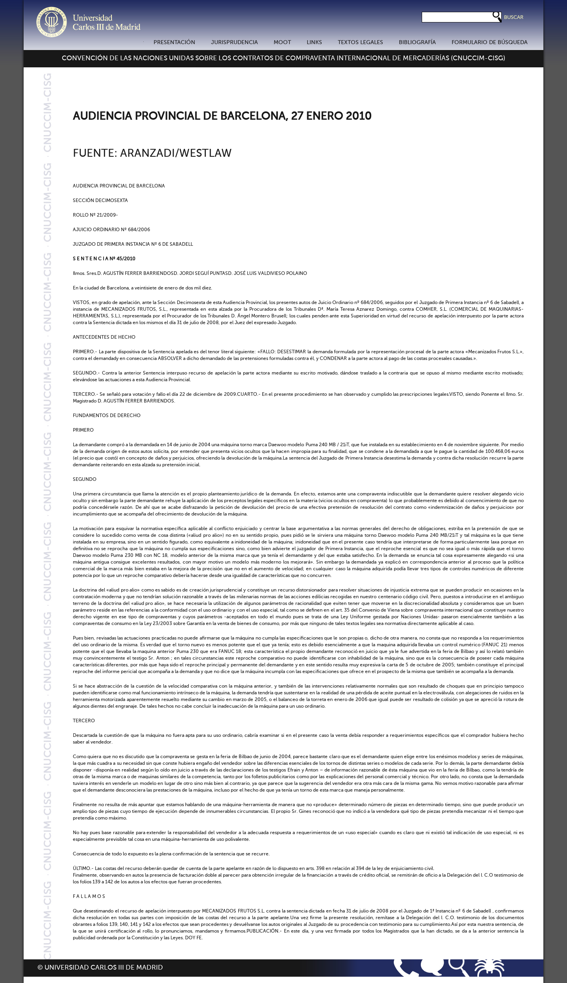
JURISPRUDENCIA (234, 42)
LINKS (314, 42)
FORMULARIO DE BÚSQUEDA (490, 42)
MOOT (282, 42)
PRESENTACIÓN (174, 42)
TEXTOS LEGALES (360, 42)
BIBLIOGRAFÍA (417, 42)
